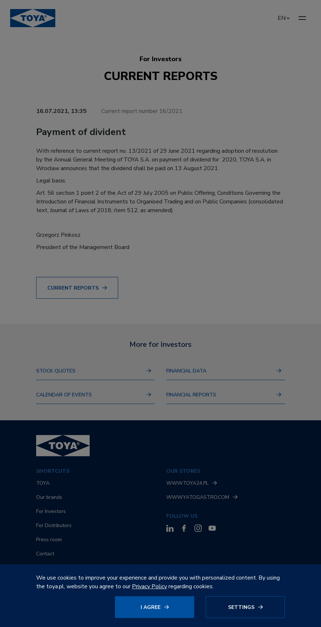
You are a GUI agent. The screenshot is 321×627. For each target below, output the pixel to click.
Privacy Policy (149, 586)
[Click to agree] (157, 607)
